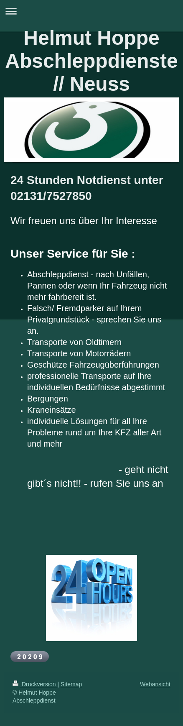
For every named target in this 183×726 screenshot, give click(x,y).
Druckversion (35, 684)
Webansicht (155, 684)
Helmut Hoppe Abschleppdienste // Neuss (91, 61)
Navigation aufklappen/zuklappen (91, 11)
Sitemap (71, 684)
